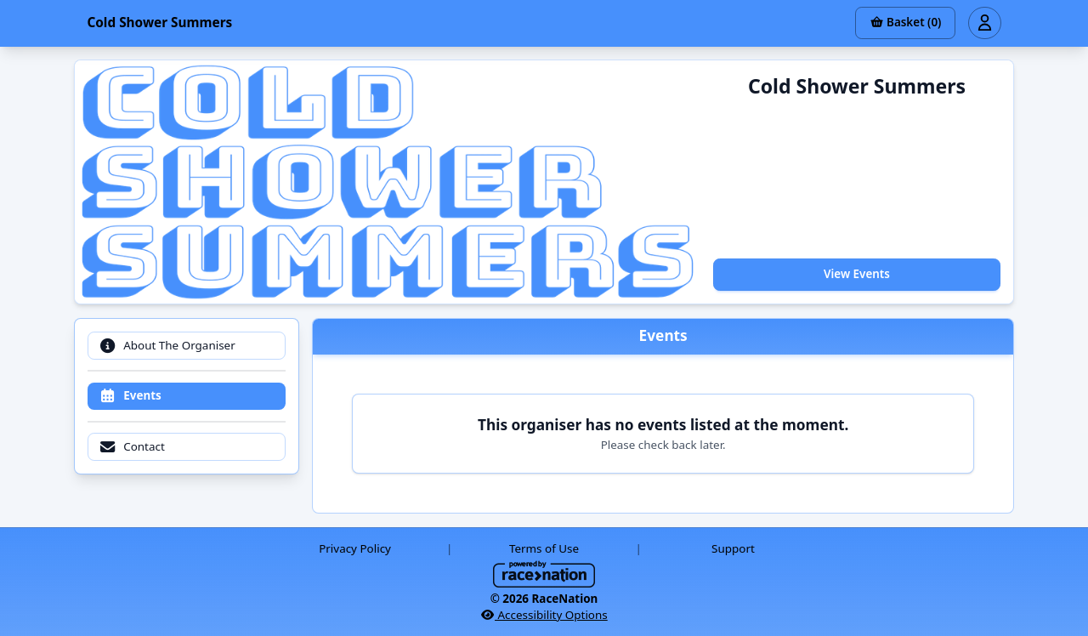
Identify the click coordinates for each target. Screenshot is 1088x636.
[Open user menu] (984, 23)
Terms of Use (544, 548)
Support (733, 548)
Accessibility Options (544, 614)
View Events (857, 273)
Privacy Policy (355, 548)
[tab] (186, 346)
